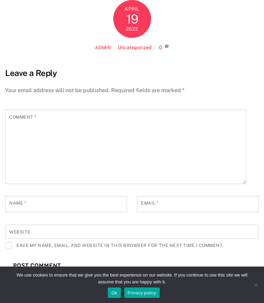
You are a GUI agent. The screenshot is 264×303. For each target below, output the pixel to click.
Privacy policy (142, 292)
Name (17, 203)
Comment (22, 117)
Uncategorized (135, 47)
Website (20, 232)
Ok (114, 292)
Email (150, 203)
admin (103, 47)
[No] (255, 284)
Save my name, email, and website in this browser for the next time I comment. (119, 245)
